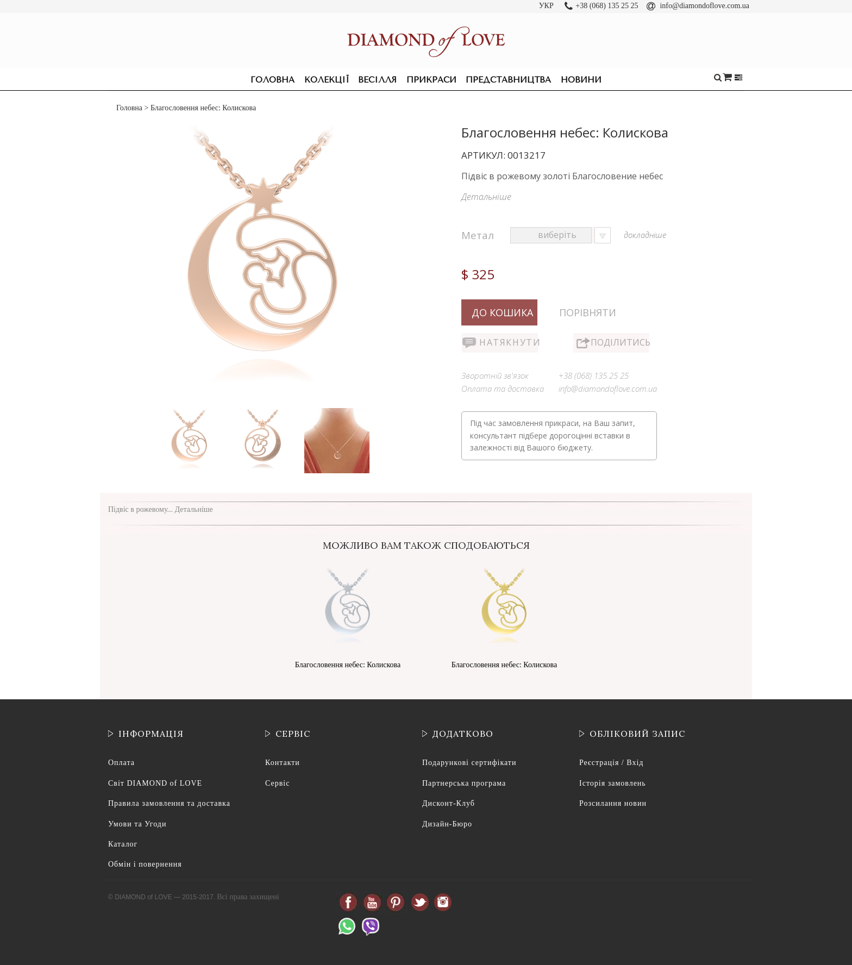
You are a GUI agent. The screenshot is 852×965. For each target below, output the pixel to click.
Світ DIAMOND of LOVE (155, 783)
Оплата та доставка (502, 388)
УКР (546, 6)
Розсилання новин (613, 803)
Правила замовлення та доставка (169, 803)
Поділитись (620, 342)
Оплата (121, 763)
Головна (272, 80)
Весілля (377, 80)
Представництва (508, 80)
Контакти (282, 763)
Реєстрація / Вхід (611, 763)
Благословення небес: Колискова (347, 665)
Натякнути (508, 342)
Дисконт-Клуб (448, 803)
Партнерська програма (464, 783)
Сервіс (277, 783)
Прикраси (431, 80)
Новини (581, 80)
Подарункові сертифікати (469, 763)
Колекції (326, 80)
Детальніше (486, 197)
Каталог (122, 844)
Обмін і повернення (145, 864)
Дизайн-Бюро (447, 824)
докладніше (645, 234)
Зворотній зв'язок (495, 375)
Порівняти (587, 312)
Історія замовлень (612, 783)
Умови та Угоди (137, 824)
